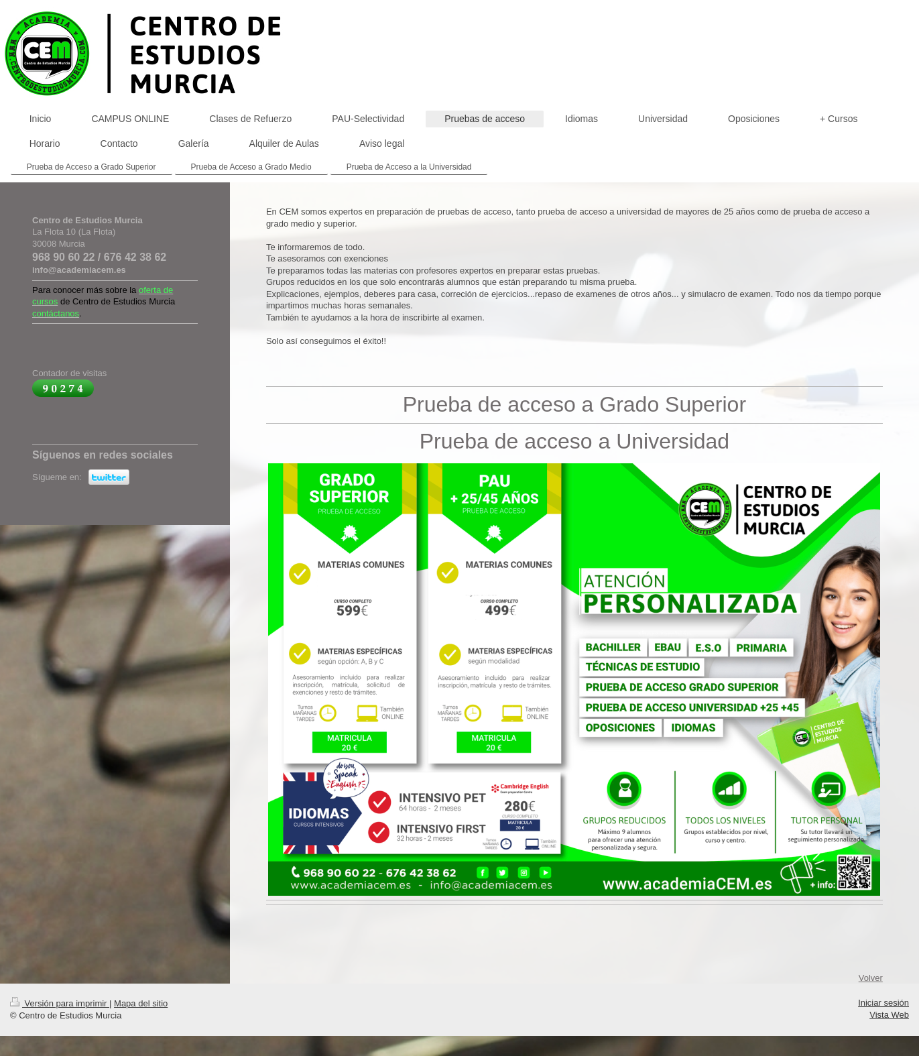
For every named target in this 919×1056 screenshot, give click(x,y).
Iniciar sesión (883, 1003)
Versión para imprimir (59, 1003)
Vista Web (889, 1015)
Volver (871, 978)
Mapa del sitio (141, 1003)
